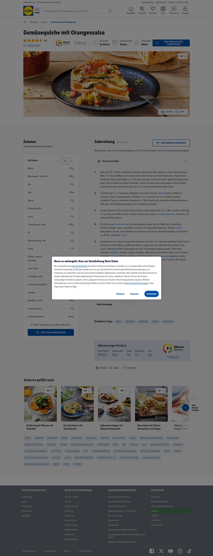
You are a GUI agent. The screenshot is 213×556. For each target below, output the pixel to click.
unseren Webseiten (79, 266)
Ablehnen (120, 293)
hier (75, 286)
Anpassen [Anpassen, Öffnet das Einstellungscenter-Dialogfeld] (134, 293)
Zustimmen (152, 293)
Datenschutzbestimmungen (136, 283)
